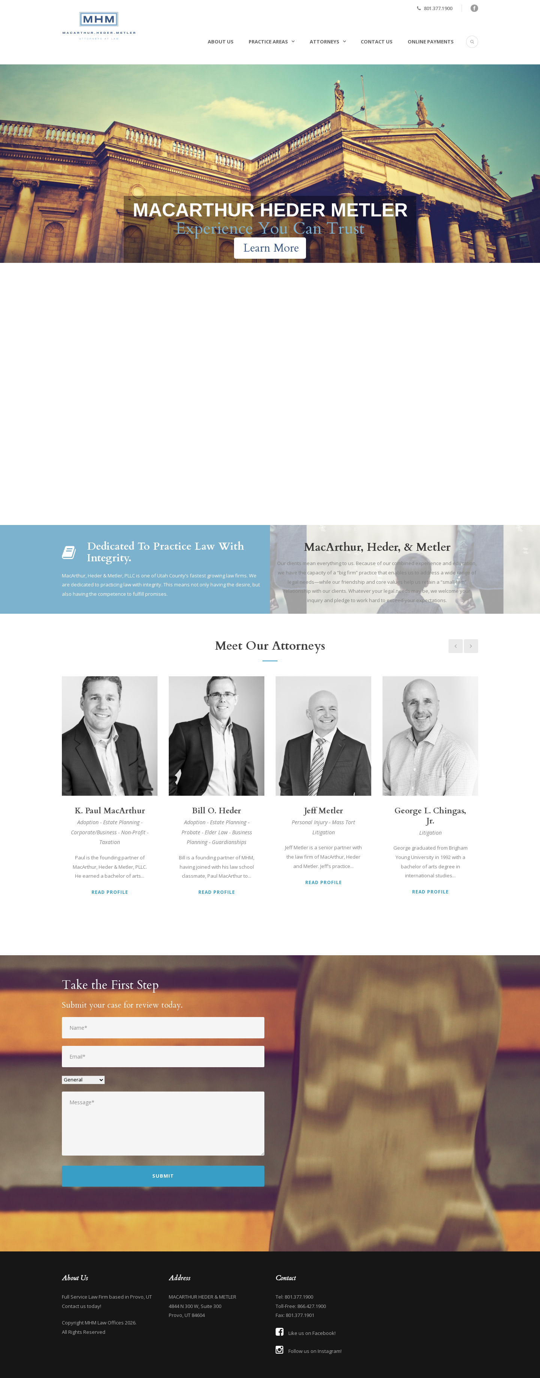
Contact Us (377, 41)
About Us (221, 41)
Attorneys (324, 41)
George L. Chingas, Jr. (430, 815)
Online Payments (431, 41)
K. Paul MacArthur (110, 810)
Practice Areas (268, 41)
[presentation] (119, 1214)
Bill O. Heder (216, 810)
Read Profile (110, 892)
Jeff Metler (323, 810)
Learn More (271, 248)
